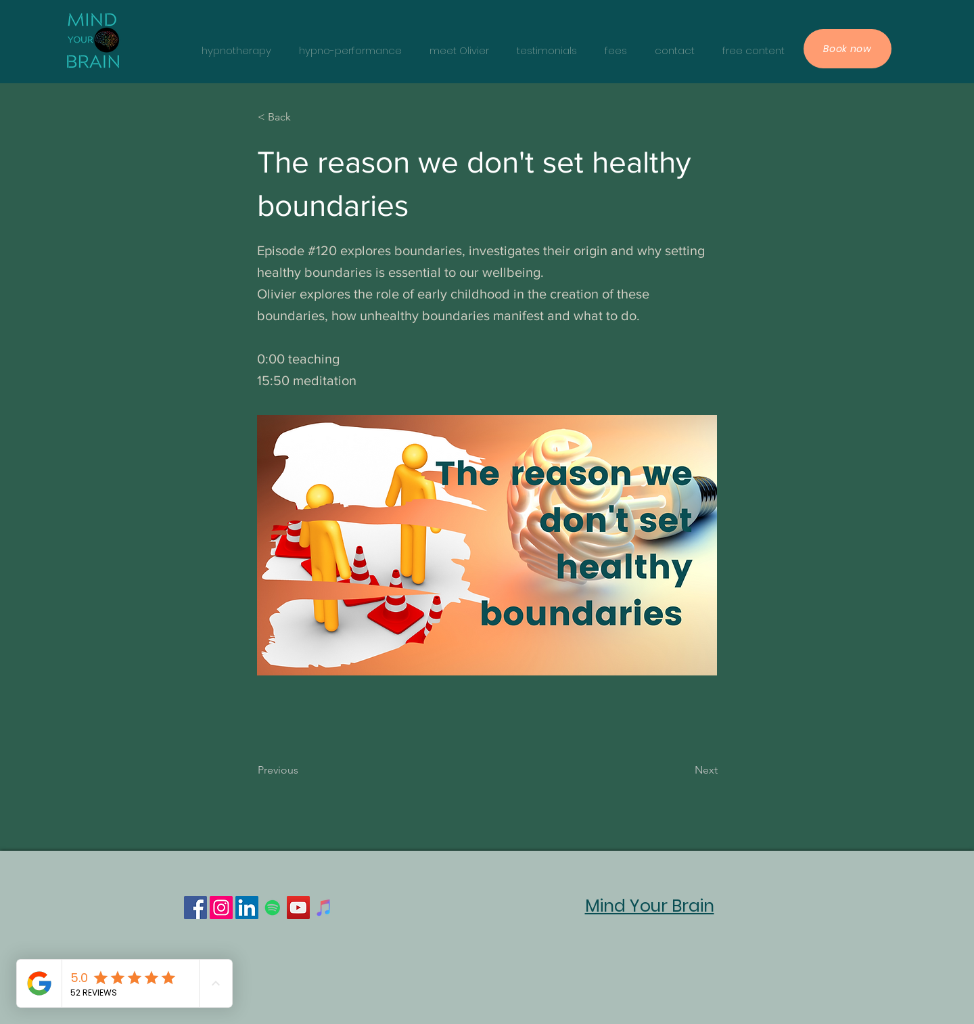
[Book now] (847, 48)
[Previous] (302, 770)
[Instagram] (221, 907)
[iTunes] (323, 907)
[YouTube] (298, 907)
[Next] (684, 770)
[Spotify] (272, 907)
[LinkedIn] (246, 907)
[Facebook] (195, 907)
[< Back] (302, 117)
